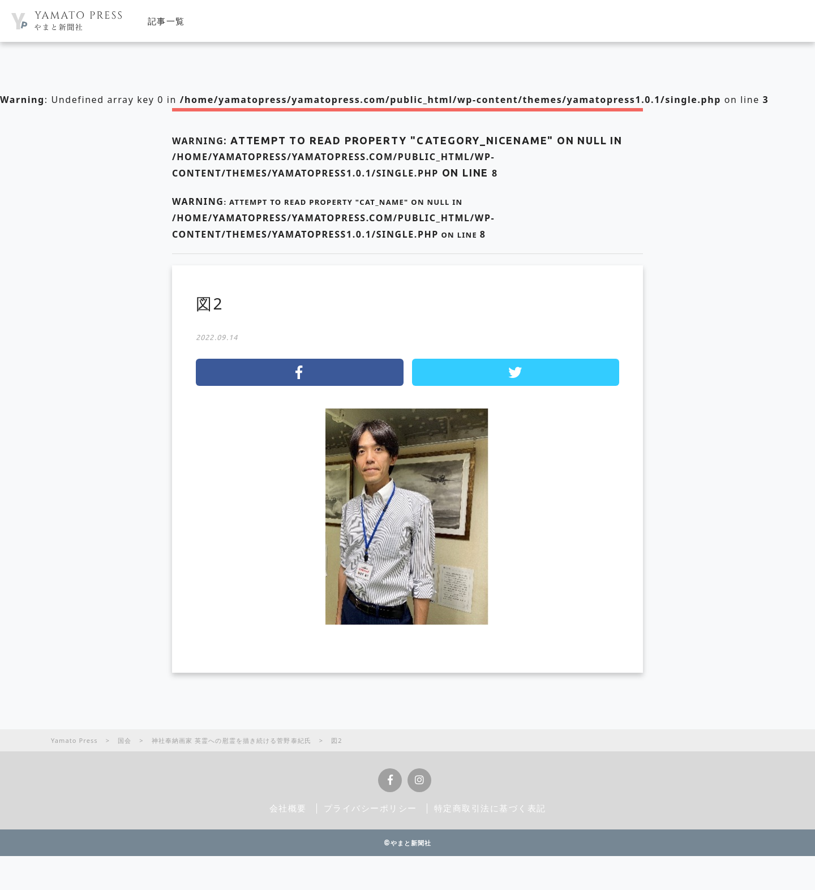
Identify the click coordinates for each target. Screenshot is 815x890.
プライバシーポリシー (370, 808)
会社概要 (288, 808)
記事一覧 (166, 21)
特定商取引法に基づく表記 (490, 808)
